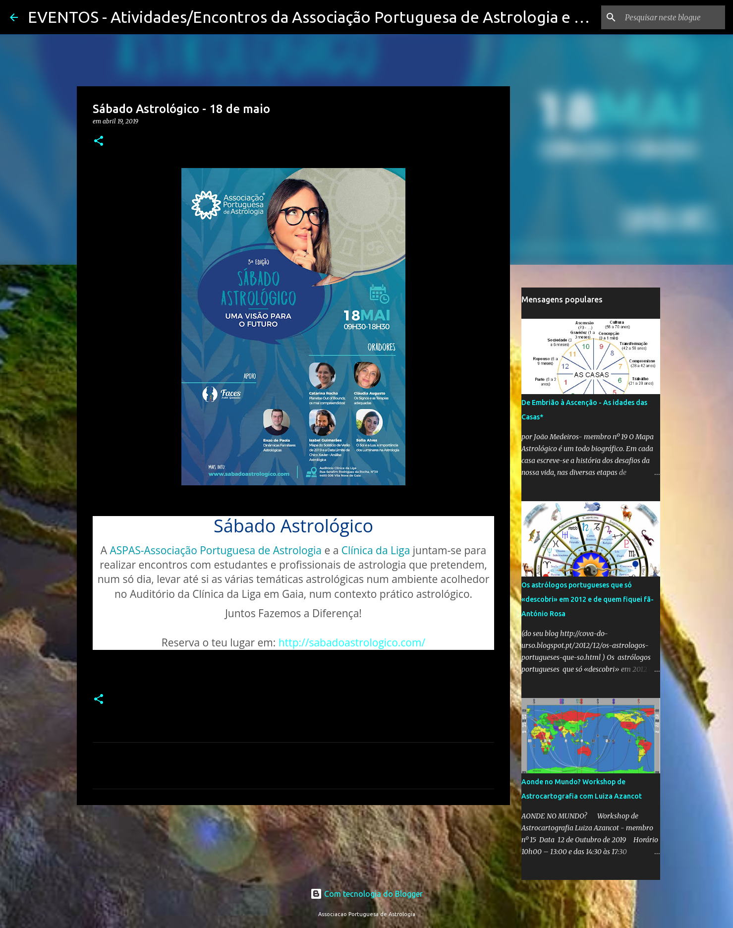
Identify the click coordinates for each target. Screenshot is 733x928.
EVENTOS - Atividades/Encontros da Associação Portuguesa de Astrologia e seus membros (353, 17)
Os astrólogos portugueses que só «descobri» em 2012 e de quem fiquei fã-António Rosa (587, 599)
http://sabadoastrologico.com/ (352, 642)
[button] (99, 141)
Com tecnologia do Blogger (366, 893)
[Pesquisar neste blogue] (673, 17)
